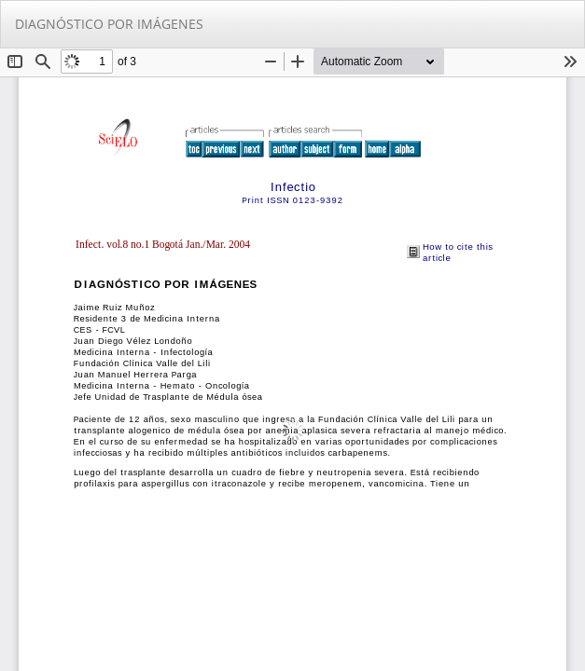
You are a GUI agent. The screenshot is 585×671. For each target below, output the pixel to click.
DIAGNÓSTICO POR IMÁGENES (109, 24)
